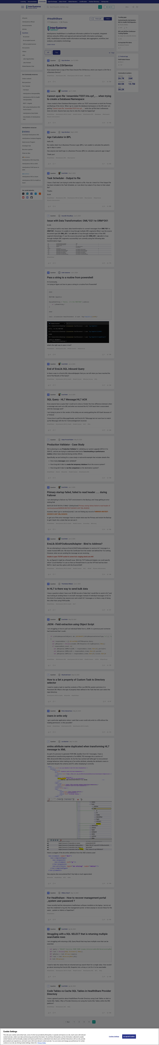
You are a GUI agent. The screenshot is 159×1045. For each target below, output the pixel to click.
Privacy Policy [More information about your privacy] (42, 1043)
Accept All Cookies (129, 1037)
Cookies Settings (114, 1037)
